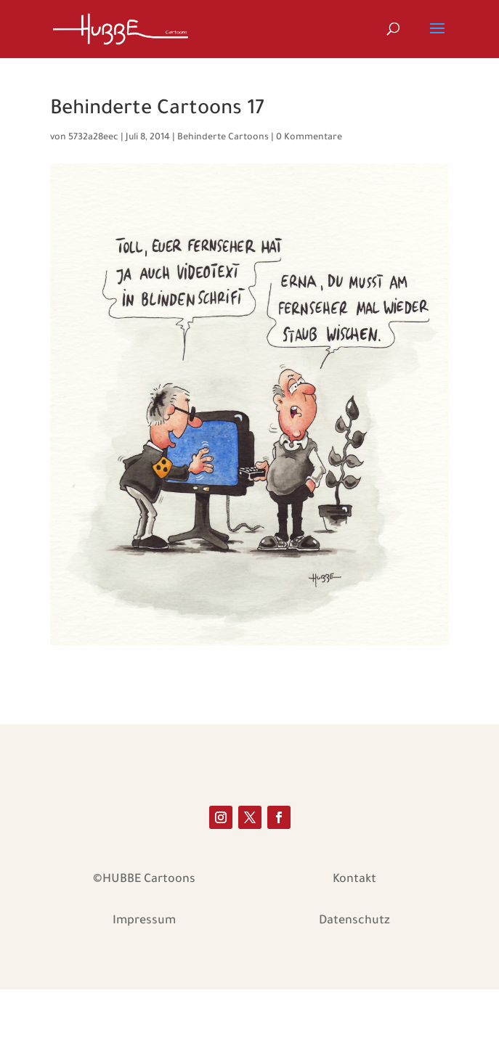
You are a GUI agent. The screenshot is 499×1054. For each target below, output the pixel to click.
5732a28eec (93, 138)
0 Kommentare (309, 138)
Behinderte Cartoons (223, 138)
